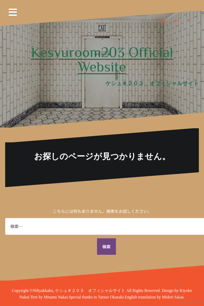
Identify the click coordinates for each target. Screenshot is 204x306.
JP (175, 21)
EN (164, 21)
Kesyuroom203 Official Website (102, 59)
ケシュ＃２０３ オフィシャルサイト (90, 290)
